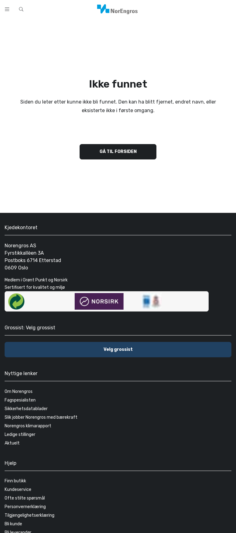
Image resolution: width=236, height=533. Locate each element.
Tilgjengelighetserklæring (29, 515)
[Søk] (160, 8)
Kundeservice (18, 489)
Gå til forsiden (118, 151)
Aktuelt (12, 443)
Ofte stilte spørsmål (25, 498)
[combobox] (92, 8)
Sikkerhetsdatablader (26, 408)
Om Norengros (19, 391)
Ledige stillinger (20, 434)
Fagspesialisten (20, 400)
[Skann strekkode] (176, 8)
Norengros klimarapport (28, 426)
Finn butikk (15, 481)
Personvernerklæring (25, 506)
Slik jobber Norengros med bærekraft (41, 417)
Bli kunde (13, 524)
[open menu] (7, 9)
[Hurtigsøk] (21, 9)
